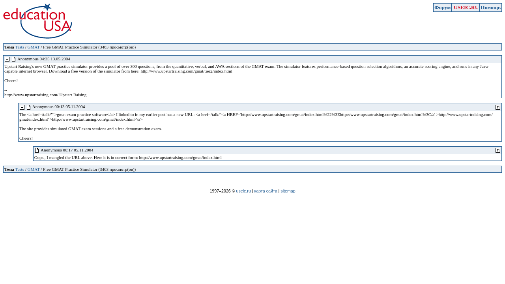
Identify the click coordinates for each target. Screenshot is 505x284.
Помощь (491, 7)
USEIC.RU (466, 7)
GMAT (33, 47)
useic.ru (243, 191)
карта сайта (265, 191)
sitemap (288, 191)
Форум (442, 7)
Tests (19, 47)
